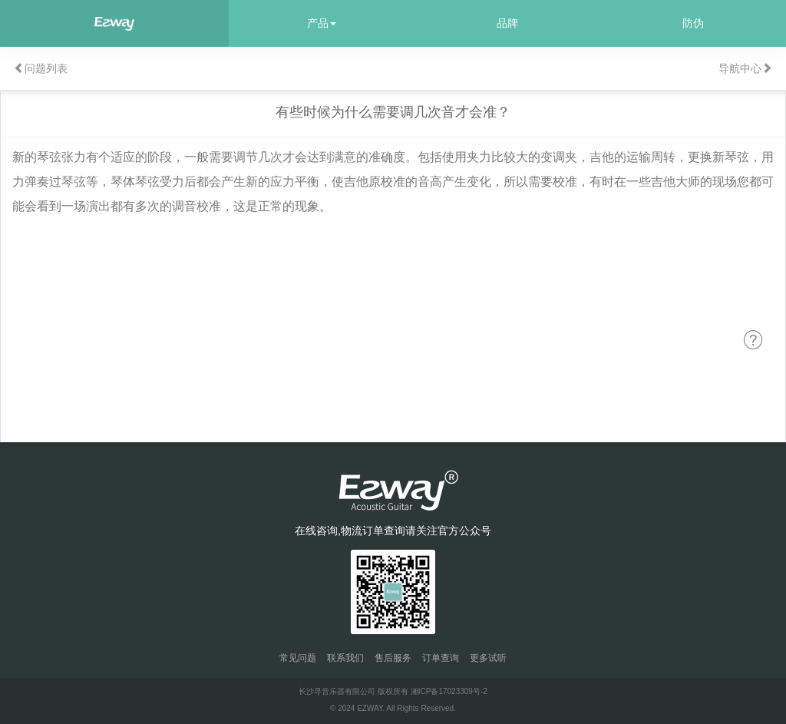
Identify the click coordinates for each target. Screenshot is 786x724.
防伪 (693, 23)
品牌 (507, 23)
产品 (321, 23)
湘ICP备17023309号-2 (449, 691)
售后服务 (393, 658)
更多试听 (488, 658)
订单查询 (440, 658)
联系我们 (345, 658)
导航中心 (745, 68)
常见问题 (297, 658)
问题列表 (41, 68)
